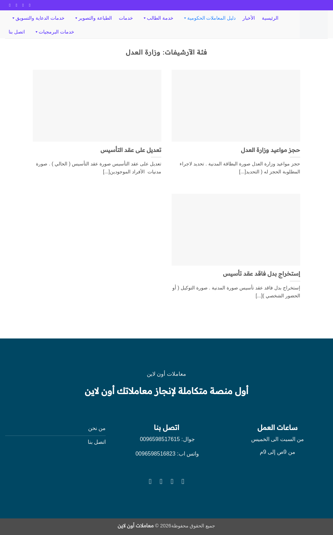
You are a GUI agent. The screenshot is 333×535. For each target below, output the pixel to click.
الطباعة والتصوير (93, 18)
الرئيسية (270, 18)
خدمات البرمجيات (54, 32)
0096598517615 (159, 439)
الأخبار (248, 18)
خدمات (126, 18)
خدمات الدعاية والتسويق (38, 18)
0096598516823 (155, 454)
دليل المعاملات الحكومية (209, 18)
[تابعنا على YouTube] (9, 5)
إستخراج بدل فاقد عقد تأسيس (261, 273)
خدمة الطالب (157, 18)
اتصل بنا (17, 32)
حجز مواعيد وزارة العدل (270, 150)
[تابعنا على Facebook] (28, 5)
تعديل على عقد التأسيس (131, 150)
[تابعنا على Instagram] (22, 5)
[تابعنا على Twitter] (15, 5)
